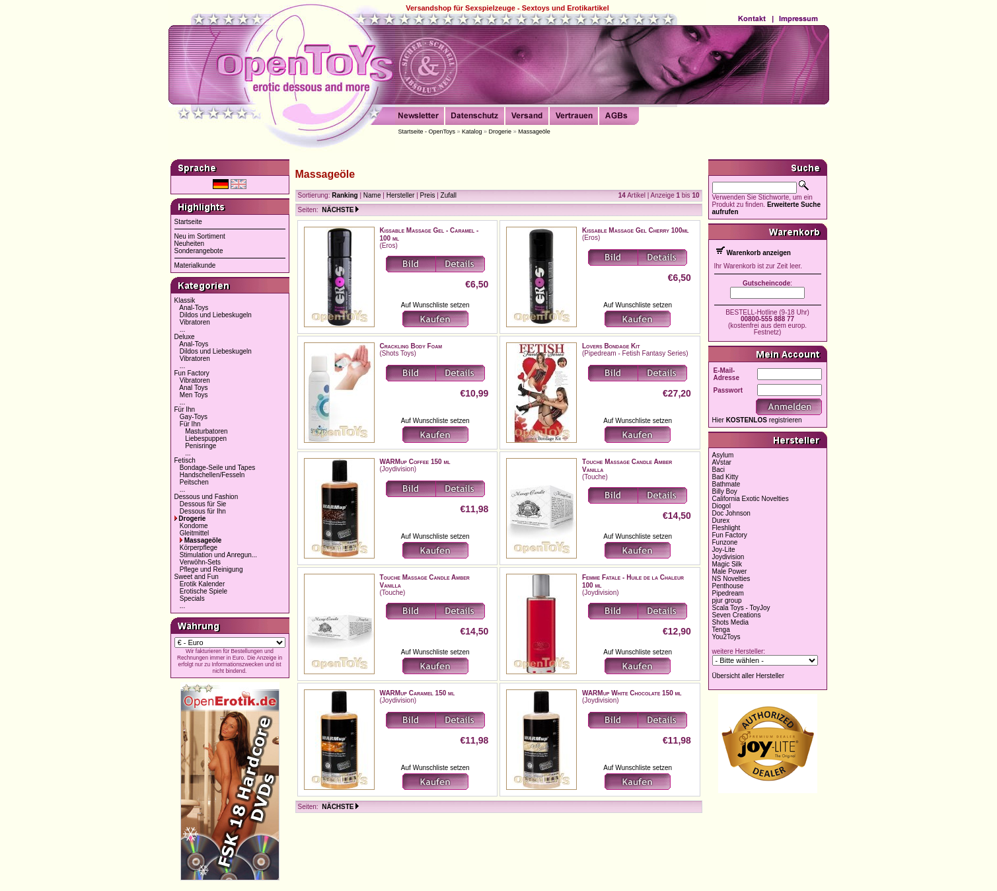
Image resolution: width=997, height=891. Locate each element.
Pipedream (728, 593)
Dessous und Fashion (206, 496)
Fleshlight (726, 527)
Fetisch (185, 460)
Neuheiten (189, 243)
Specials (192, 598)
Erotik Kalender (202, 584)
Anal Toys (193, 387)
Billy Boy (724, 491)
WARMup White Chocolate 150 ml (632, 693)
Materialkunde (195, 265)
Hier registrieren (757, 420)
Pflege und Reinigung (211, 569)
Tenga (721, 629)
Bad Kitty (725, 477)
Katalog (472, 131)
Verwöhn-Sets (200, 562)
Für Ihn (185, 409)
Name (372, 195)
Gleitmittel (194, 533)
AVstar (721, 462)
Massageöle (534, 131)
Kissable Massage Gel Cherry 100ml (635, 230)
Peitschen (194, 482)
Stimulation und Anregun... (218, 555)
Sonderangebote (198, 250)
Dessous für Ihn (203, 511)
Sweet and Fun (196, 576)
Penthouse (728, 586)
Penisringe (200, 445)
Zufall (449, 195)
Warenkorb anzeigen (759, 252)
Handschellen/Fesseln (212, 475)
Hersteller (401, 195)
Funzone (725, 542)
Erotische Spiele (203, 591)
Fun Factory (191, 373)
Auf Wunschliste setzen (435, 305)
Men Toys (194, 395)
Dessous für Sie (203, 504)
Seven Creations (736, 615)
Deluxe (184, 336)
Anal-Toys (193, 307)
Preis (427, 195)
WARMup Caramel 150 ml (417, 693)
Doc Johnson (731, 513)
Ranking (344, 195)
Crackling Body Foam (411, 346)
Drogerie (500, 131)
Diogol (721, 506)
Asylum (723, 455)
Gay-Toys (193, 416)
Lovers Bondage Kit (611, 346)
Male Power (729, 571)
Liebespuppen (206, 438)
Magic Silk (727, 564)
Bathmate (726, 484)
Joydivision (728, 557)
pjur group (727, 600)
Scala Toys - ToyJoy (741, 607)
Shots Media (730, 622)
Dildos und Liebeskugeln (216, 315)
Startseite (188, 221)
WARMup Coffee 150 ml (415, 461)
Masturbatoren (206, 431)
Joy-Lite (723, 549)
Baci (718, 469)
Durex (721, 520)
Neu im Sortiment (199, 236)
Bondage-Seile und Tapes (217, 467)
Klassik (185, 300)
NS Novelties (731, 578)
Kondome (194, 525)
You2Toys (726, 636)
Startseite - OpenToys (427, 131)
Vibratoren (195, 322)
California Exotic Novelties (750, 498)
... (182, 329)
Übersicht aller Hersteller (748, 675)
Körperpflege (198, 547)
